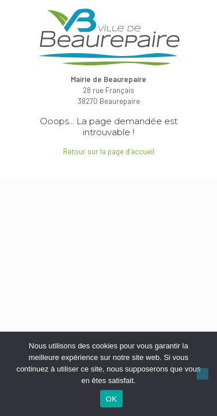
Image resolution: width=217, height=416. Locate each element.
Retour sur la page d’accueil (109, 151)
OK (111, 399)
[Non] (202, 374)
